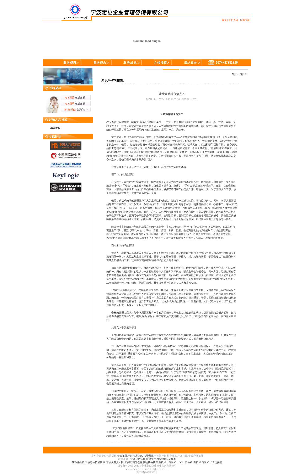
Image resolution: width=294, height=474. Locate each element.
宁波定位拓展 (137, 459)
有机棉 (197, 462)
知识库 (243, 74)
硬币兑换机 (78, 462)
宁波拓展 (122, 455)
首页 (234, 74)
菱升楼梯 (137, 462)
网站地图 (162, 459)
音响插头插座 (150, 462)
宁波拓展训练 (135, 455)
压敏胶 (128, 462)
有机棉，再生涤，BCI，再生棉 (176, 462)
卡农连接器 (216, 462)
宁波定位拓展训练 (95, 462)
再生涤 (205, 462)
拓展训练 (148, 455)
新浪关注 (151, 459)
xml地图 (171, 459)
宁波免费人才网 (115, 462)
